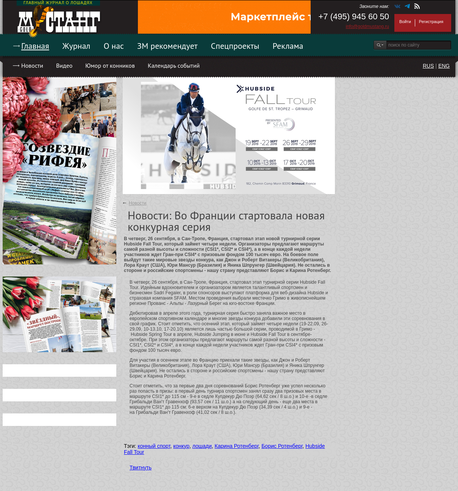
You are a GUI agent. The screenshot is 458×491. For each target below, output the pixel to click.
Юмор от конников (110, 65)
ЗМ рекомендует (167, 45)
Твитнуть (141, 468)
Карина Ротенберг (237, 446)
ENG (444, 66)
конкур (181, 446)
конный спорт (154, 446)
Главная (35, 45)
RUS (428, 66)
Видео (64, 65)
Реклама (288, 45)
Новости (32, 65)
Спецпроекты (235, 45)
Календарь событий (174, 65)
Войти (405, 21)
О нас (113, 45)
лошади (202, 446)
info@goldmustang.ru (367, 26)
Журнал (77, 45)
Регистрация (431, 21)
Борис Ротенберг (281, 446)
